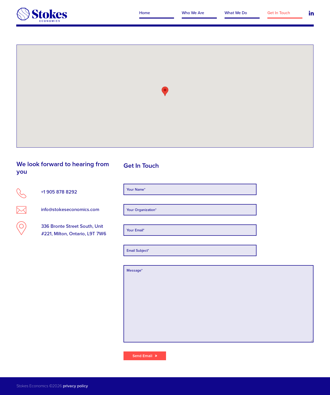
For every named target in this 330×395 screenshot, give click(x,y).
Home (144, 12)
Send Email (142, 356)
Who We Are (193, 12)
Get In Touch (278, 12)
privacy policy (75, 386)
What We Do (236, 12)
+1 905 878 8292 (59, 192)
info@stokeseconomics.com (70, 209)
